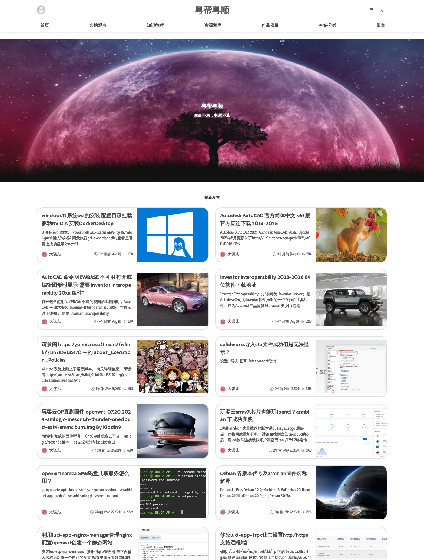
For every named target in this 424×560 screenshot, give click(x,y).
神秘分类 (327, 26)
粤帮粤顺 (212, 9)
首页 (44, 26)
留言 (380, 26)
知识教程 (155, 26)
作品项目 (270, 26)
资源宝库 (212, 26)
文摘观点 (98, 26)
